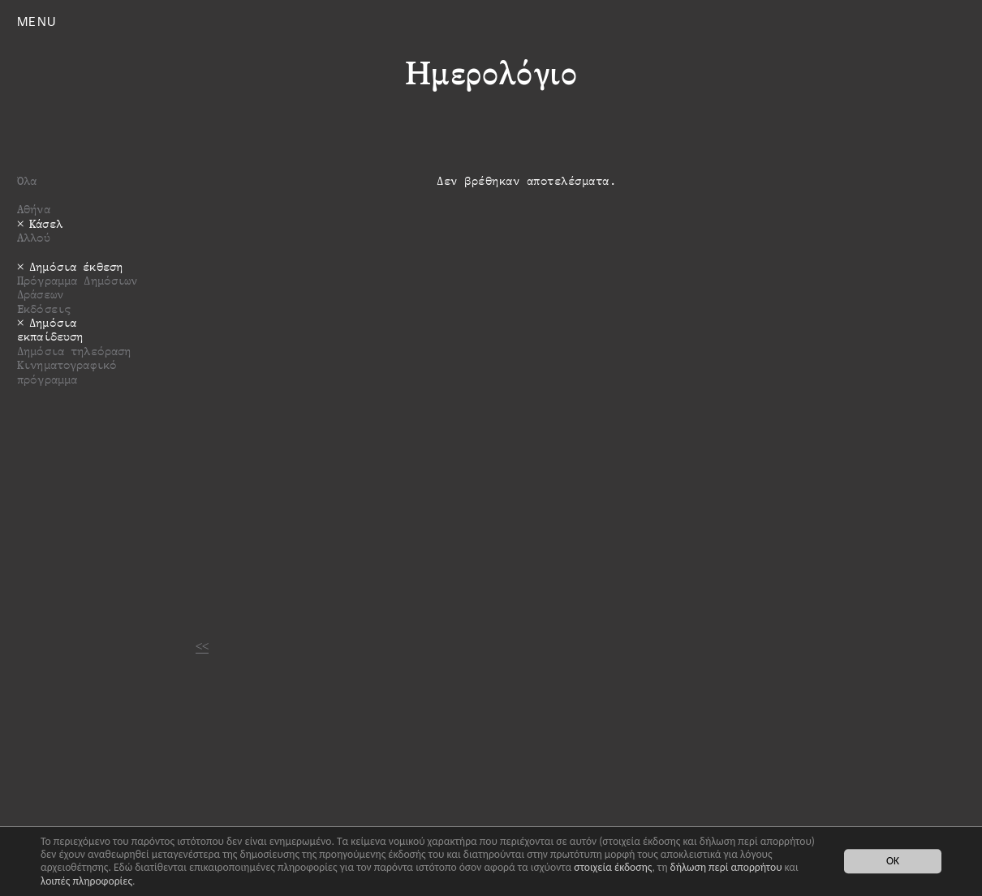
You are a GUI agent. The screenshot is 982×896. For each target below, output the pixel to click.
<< (202, 646)
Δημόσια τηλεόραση (74, 351)
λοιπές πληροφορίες (86, 881)
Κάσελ (45, 223)
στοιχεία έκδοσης (613, 867)
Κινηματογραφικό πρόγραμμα (67, 371)
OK (892, 861)
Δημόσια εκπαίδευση (50, 329)
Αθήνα (33, 209)
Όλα (27, 180)
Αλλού (33, 237)
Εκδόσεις (44, 308)
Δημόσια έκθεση (76, 266)
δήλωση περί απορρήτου (726, 867)
